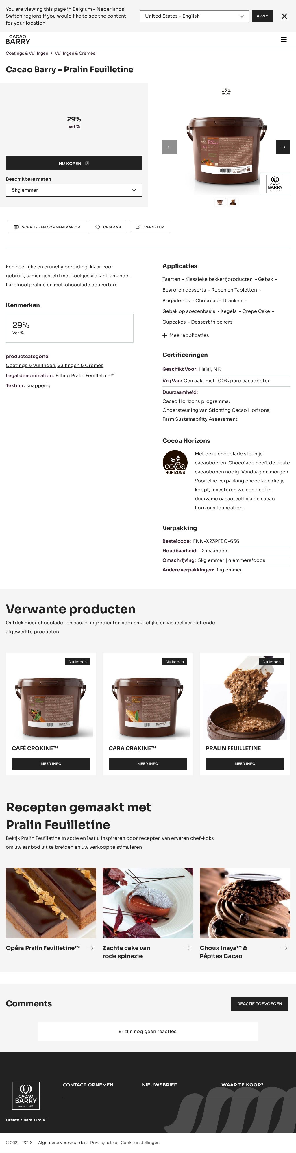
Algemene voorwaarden (62, 1142)
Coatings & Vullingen (27, 53)
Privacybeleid (103, 1142)
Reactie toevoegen (259, 1003)
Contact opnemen (88, 1085)
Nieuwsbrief (159, 1085)
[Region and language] (194, 16)
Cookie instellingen (140, 1142)
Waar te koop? (242, 1085)
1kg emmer (229, 570)
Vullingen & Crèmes (75, 53)
